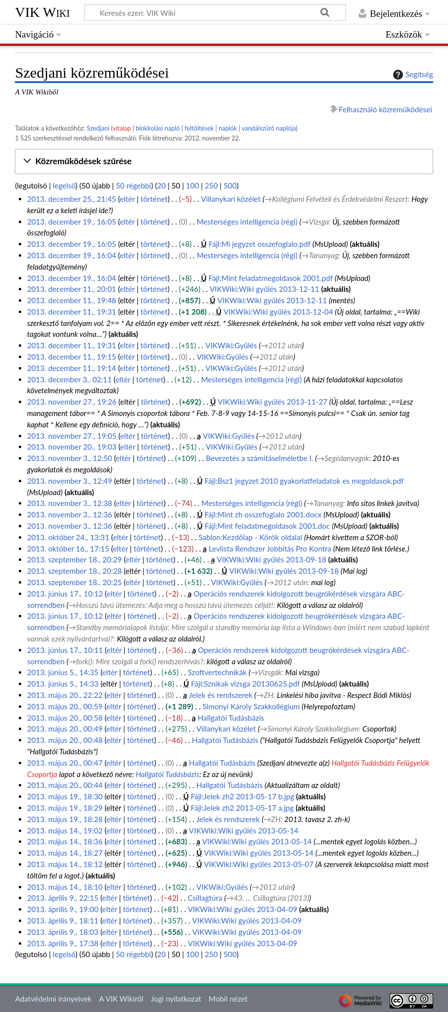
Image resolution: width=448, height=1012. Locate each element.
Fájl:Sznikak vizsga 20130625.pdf (245, 683)
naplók (228, 128)
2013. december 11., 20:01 (71, 288)
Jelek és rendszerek (220, 694)
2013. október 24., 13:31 (68, 537)
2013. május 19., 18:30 (65, 796)
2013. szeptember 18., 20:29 (74, 559)
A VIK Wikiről (121, 998)
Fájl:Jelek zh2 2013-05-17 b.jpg (242, 796)
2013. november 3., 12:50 (69, 458)
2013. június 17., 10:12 (65, 593)
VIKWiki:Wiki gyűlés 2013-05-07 (259, 864)
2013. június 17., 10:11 (65, 649)
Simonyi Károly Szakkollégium (251, 706)
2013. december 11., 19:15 (71, 356)
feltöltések (199, 128)
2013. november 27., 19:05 (72, 435)
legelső (64, 185)
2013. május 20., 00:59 (65, 706)
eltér (127, 198)
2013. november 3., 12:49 (69, 480)
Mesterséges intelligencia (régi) (247, 221)
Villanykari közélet (231, 198)
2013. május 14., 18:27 (65, 852)
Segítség (412, 75)
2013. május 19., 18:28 (65, 819)
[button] (223, 161)
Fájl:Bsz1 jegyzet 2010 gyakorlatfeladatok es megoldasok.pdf (304, 480)
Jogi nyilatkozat (176, 998)
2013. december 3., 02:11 (69, 379)
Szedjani (98, 128)
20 (161, 185)
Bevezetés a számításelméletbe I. (259, 458)
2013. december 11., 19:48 (71, 300)
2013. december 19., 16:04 (71, 255)
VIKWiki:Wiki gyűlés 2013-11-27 (272, 401)
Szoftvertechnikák (217, 672)
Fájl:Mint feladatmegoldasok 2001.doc (267, 525)
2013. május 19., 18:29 (65, 807)
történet (154, 198)
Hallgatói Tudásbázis (231, 717)
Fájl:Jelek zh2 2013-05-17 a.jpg (242, 807)
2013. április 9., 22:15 (62, 897)
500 (230, 185)
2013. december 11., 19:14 (71, 368)
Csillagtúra (205, 897)
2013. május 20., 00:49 (65, 728)
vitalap (122, 128)
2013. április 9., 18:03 (62, 931)
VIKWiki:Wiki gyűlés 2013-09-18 (271, 559)
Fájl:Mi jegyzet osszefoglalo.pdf (260, 243)
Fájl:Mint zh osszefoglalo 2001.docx (263, 514)
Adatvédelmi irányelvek (53, 998)
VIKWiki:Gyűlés (231, 345)
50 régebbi (133, 185)
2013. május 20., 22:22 (65, 694)
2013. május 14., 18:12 (65, 864)
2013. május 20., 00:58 (65, 717)
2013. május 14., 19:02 (65, 830)
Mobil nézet (228, 998)
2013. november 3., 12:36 (69, 514)
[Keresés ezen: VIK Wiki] (215, 12)
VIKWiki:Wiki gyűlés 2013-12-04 (278, 311)
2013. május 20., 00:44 (65, 785)
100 (192, 185)
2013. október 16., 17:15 (68, 548)
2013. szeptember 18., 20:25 (74, 582)
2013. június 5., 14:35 (63, 672)
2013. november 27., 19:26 (72, 401)
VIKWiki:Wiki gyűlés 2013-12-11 (264, 288)
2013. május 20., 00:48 (65, 740)
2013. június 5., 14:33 (63, 683)
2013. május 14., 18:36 (65, 841)
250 (211, 185)
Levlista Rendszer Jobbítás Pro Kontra (270, 548)
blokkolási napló (157, 128)
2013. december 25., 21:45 (71, 198)
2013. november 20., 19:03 (72, 446)
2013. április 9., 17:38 (62, 943)
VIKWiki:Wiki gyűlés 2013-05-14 (244, 830)
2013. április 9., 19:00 (62, 909)
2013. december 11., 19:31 (71, 311)
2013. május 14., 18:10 (65, 886)
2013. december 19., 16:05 (71, 221)
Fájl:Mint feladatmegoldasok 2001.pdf (271, 278)
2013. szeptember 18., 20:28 (74, 570)
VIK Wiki (42, 12)
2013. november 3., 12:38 (69, 503)
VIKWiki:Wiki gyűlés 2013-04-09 (243, 909)
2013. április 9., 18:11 (62, 920)
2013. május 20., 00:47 (65, 762)
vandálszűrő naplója (269, 128)
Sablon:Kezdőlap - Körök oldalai (250, 537)
